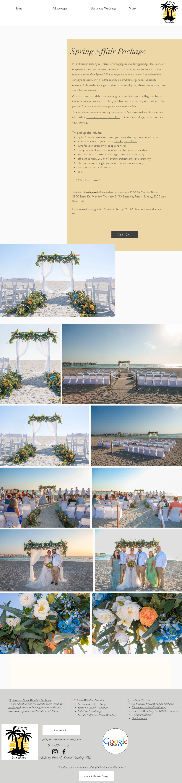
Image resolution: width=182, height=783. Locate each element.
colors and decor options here (103, 117)
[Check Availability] (96, 776)
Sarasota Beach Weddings (92, 704)
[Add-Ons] (124, 234)
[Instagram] (54, 751)
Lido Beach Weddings (90, 711)
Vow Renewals (139, 718)
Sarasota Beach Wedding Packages (31, 700)
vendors (152, 209)
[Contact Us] (61, 730)
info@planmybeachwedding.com (61, 739)
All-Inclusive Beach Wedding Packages (153, 703)
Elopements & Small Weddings (149, 707)
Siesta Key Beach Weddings (93, 707)
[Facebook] (64, 751)
